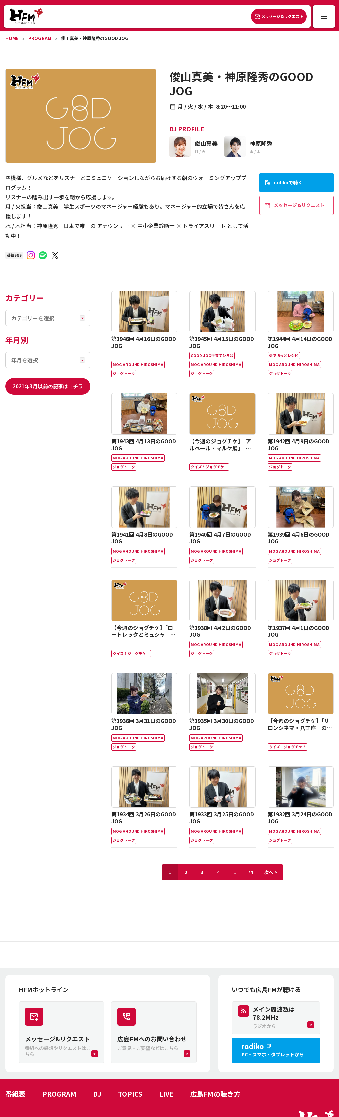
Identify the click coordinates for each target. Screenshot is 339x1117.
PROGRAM (39, 38)
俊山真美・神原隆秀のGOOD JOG (95, 38)
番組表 (15, 1094)
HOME (12, 38)
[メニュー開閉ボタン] (324, 16)
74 (250, 872)
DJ (97, 1094)
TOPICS (130, 1094)
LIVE (166, 1094)
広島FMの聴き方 (215, 1094)
